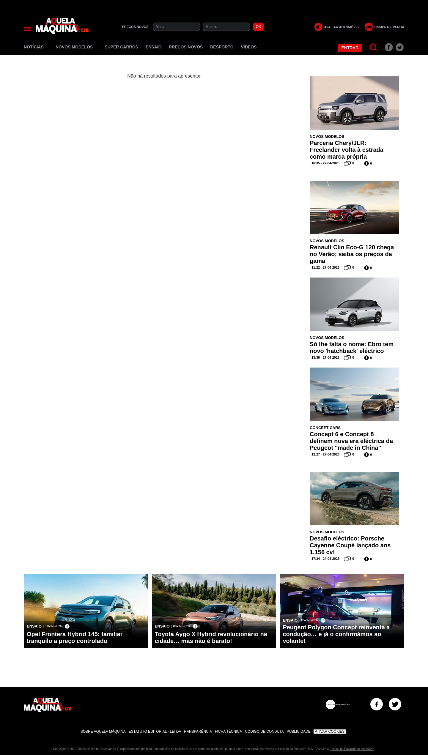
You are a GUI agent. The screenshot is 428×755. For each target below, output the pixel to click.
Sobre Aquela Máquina (103, 731)
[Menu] (27, 29)
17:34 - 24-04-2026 (325, 558)
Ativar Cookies (330, 731)
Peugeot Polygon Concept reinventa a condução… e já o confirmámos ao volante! (336, 634)
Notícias (36, 47)
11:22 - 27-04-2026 (325, 267)
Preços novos (186, 47)
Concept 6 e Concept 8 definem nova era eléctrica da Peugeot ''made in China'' (351, 441)
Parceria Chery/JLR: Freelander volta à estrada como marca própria (346, 150)
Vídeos (249, 47)
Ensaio (154, 47)
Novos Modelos (76, 47)
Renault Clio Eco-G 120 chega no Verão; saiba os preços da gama (352, 254)
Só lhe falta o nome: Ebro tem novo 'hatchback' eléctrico (352, 347)
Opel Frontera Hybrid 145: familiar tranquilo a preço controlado (74, 637)
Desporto (221, 47)
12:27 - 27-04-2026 (325, 454)
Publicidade (299, 731)
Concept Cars (325, 427)
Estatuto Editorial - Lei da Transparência (170, 731)
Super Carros (121, 47)
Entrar (349, 47)
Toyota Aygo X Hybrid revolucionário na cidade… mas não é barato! (211, 637)
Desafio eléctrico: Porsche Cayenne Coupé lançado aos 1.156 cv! (350, 545)
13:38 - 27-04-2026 (325, 357)
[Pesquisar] (373, 47)
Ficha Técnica (228, 731)
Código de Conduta (264, 731)
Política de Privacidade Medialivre (352, 749)
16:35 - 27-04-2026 (325, 163)
